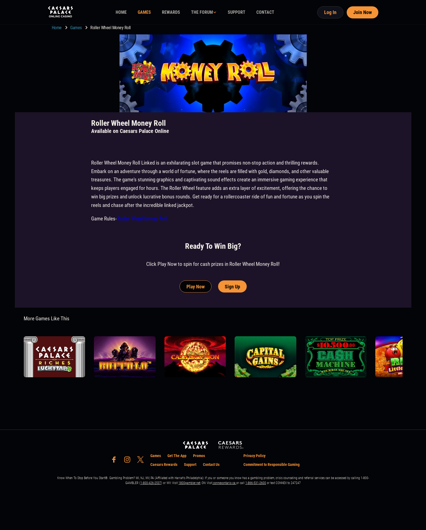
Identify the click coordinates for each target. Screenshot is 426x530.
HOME (121, 12)
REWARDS (171, 12)
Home (57, 27)
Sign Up (232, 286)
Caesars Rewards (163, 464)
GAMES (144, 12)
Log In (330, 12)
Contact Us (211, 464)
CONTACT (265, 12)
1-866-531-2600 (255, 483)
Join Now (362, 12)
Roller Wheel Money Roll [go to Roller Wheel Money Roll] (110, 27)
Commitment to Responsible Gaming (271, 464)
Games (76, 27)
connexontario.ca (224, 483)
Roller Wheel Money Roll (142, 218)
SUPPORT (236, 12)
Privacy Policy (254, 455)
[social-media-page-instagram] (129, 461)
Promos (199, 455)
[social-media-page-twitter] (142, 461)
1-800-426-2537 (150, 483)
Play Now (195, 286)
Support (190, 464)
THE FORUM (202, 12)
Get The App (176, 455)
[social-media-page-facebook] (116, 461)
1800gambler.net (189, 483)
